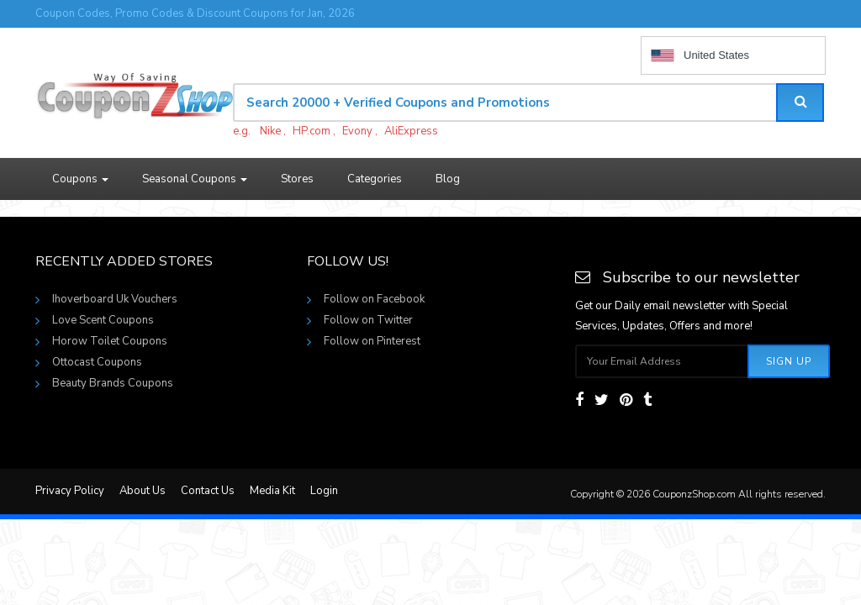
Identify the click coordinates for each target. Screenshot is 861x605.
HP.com (311, 131)
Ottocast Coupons (97, 362)
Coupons (80, 179)
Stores (297, 179)
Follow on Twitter (368, 320)
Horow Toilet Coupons (109, 341)
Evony (357, 131)
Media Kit (272, 490)
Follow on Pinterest (372, 341)
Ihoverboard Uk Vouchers (114, 299)
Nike (270, 131)
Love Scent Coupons (103, 320)
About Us (142, 490)
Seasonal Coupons (194, 179)
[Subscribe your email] (662, 361)
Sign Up (788, 361)
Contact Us (208, 490)
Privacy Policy (69, 490)
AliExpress (411, 131)
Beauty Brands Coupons (112, 383)
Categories (374, 179)
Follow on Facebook (374, 299)
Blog (448, 179)
